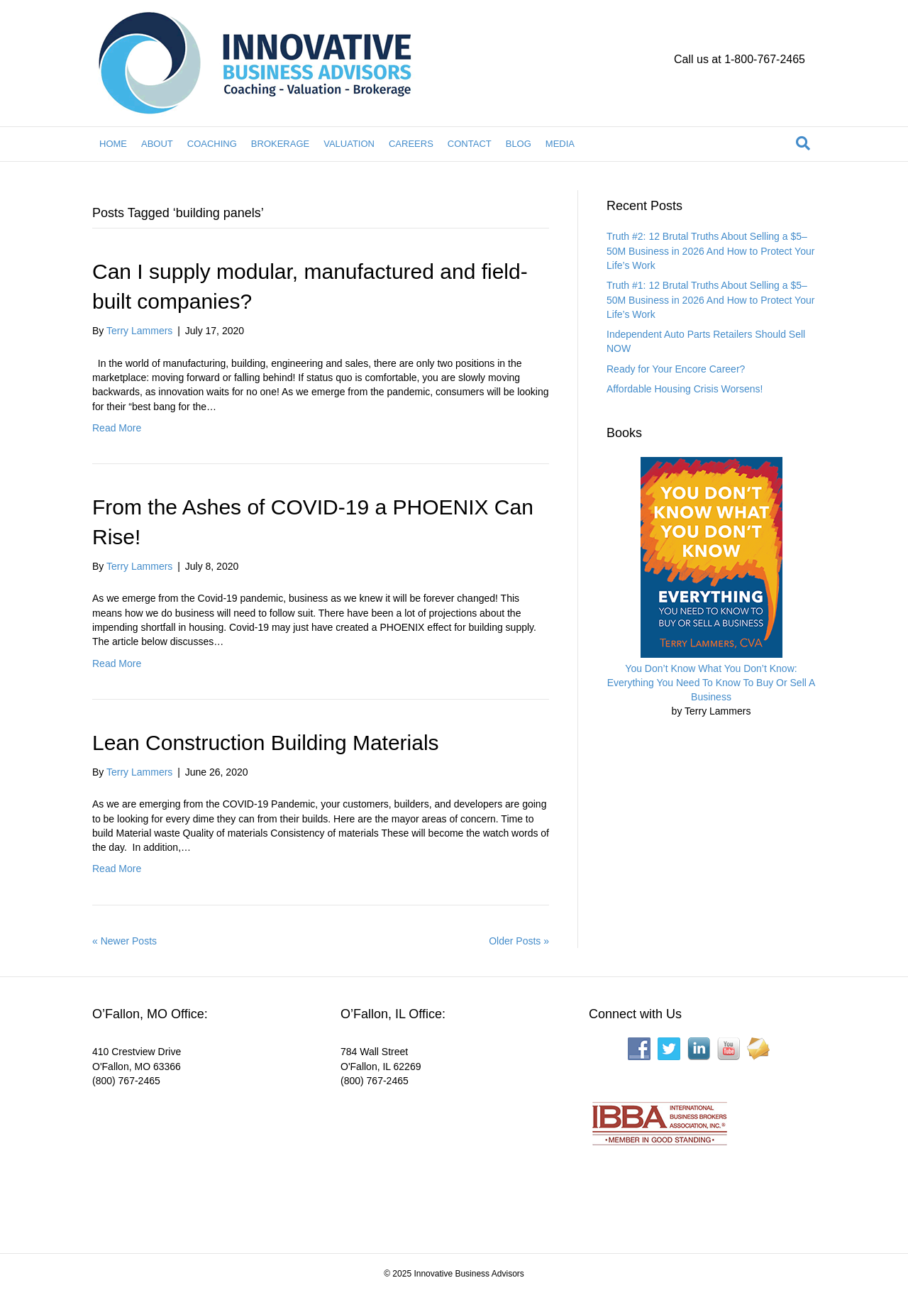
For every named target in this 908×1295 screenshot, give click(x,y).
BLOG (518, 143)
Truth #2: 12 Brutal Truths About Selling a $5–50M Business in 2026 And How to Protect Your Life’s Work (710, 251)
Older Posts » (519, 941)
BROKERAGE (280, 143)
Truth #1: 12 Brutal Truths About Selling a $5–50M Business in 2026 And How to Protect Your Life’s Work (710, 300)
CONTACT (470, 143)
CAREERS (411, 143)
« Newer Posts (124, 941)
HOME (113, 143)
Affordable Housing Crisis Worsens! (685, 389)
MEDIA (560, 143)
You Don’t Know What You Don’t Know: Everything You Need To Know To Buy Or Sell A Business (711, 683)
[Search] (803, 143)
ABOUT (157, 143)
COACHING (212, 143)
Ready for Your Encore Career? (676, 369)
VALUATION (349, 143)
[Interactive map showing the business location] (198, 1161)
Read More (116, 428)
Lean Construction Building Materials (265, 742)
